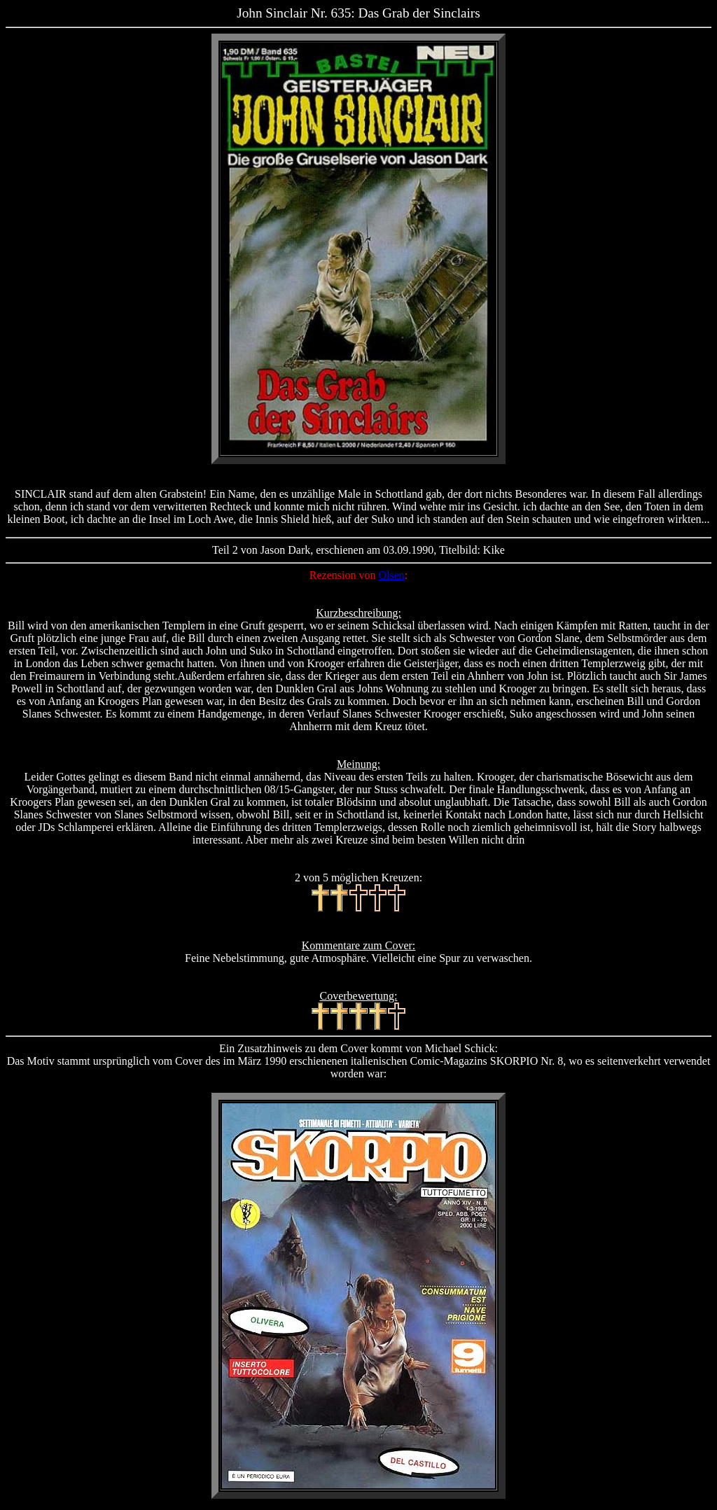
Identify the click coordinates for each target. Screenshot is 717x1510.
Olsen (391, 575)
